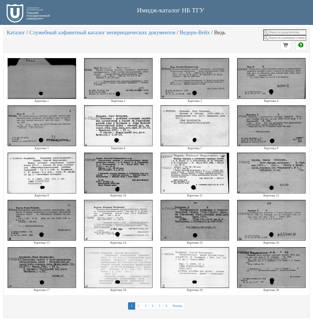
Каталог (16, 32)
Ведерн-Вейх (195, 32)
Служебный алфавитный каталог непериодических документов (102, 32)
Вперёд (177, 305)
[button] (285, 45)
